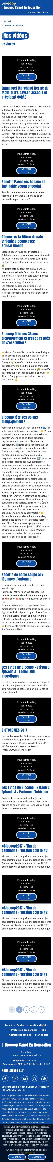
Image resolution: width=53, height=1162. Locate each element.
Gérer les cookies (26, 77)
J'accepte (36, 1157)
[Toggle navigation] (49, 7)
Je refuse (16, 1157)
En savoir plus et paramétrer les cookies (26, 1150)
